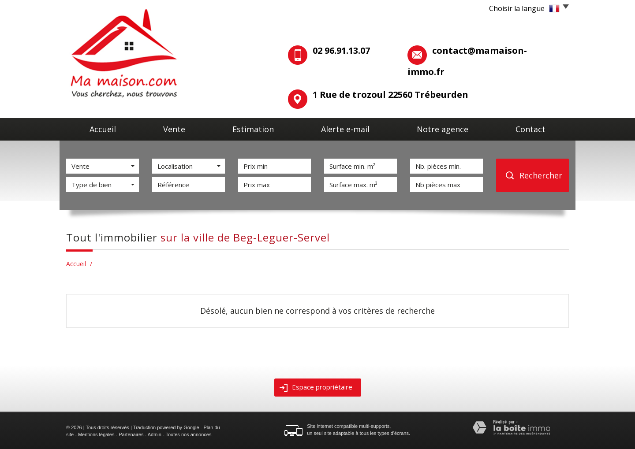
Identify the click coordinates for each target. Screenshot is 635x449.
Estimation (253, 129)
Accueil (103, 129)
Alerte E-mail (345, 129)
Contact (530, 129)
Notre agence (442, 129)
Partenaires (131, 434)
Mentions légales (96, 434)
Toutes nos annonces (188, 434)
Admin (154, 434)
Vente (174, 129)
